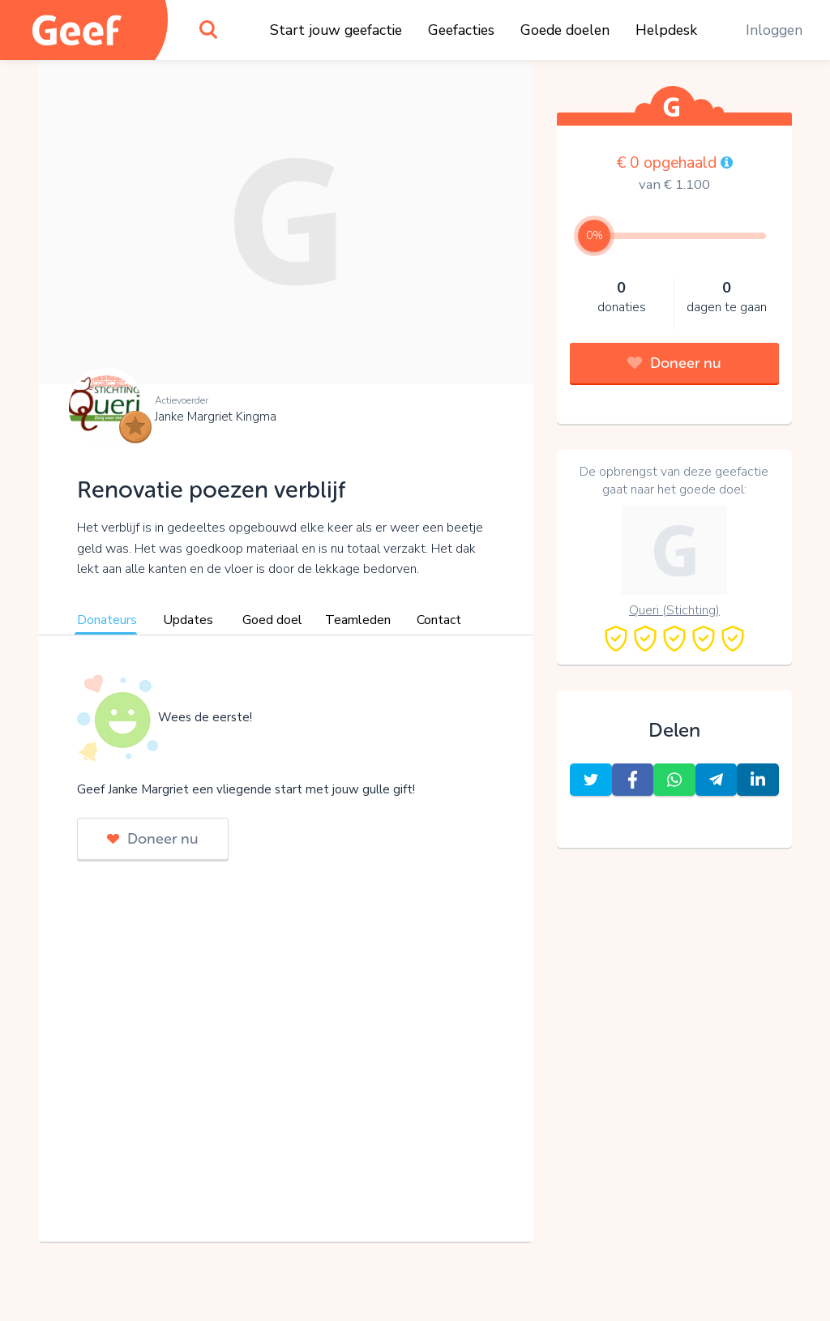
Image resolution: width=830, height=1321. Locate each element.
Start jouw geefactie (336, 30)
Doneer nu (153, 839)
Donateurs (107, 620)
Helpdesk (666, 30)
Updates (188, 620)
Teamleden (358, 620)
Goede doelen (565, 30)
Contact (439, 620)
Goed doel (272, 620)
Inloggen (774, 30)
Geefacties (461, 30)
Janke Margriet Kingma (215, 416)
